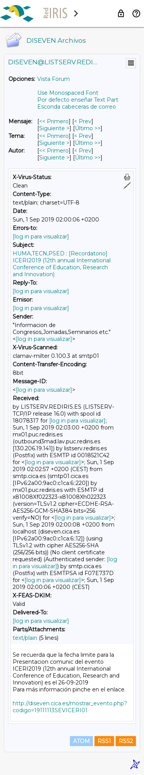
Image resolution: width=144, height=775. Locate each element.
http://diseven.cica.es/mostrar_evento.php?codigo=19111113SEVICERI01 (70, 707)
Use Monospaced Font (67, 92)
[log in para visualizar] (41, 236)
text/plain (25, 637)
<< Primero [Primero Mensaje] (54, 121)
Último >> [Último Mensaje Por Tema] (88, 142)
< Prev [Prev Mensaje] (82, 121)
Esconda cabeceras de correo (76, 106)
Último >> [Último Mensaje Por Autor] (88, 157)
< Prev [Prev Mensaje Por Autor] (82, 150)
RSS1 (104, 741)
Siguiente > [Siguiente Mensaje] (54, 128)
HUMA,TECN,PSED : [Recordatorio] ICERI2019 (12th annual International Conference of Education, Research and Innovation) (62, 264)
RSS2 (126, 741)
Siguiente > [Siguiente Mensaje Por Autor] (54, 157)
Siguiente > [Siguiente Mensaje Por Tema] (54, 142)
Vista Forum (53, 78)
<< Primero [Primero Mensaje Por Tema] (54, 136)
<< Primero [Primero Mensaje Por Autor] (54, 150)
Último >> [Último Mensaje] (88, 128)
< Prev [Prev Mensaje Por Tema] (82, 136)
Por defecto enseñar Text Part (77, 99)
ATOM (81, 741)
